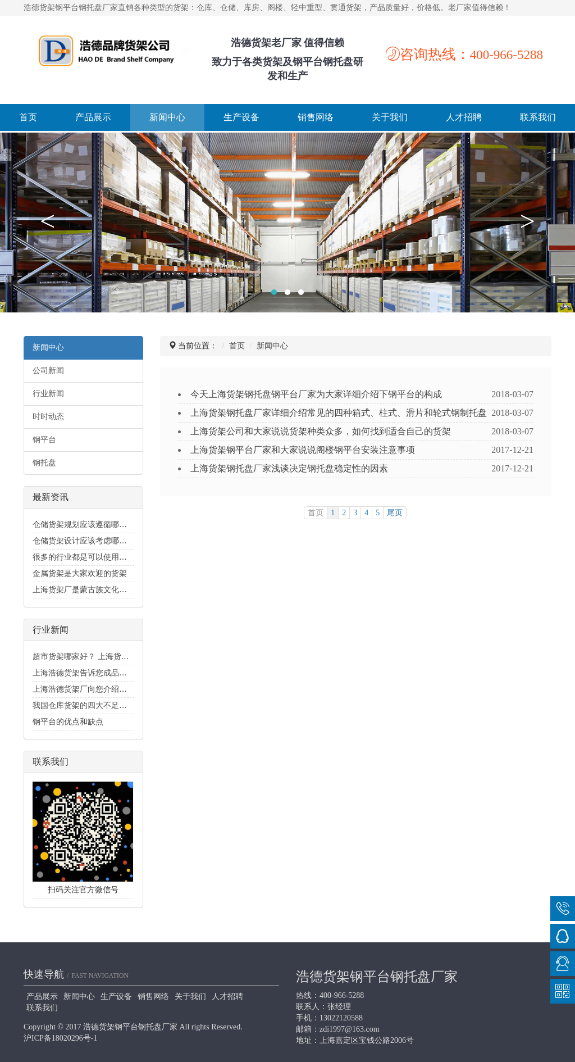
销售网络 (316, 117)
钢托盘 (44, 463)
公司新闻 (48, 370)
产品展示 (93, 117)
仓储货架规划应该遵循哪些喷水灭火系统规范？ (115, 524)
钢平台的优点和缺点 (68, 722)
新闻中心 (167, 117)
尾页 (395, 513)
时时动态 (48, 416)
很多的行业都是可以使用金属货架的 (95, 557)
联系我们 (538, 117)
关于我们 (390, 117)
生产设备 (241, 117)
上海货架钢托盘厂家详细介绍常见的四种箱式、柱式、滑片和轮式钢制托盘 (338, 412)
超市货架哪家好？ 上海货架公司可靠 (97, 656)
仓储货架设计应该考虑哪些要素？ (91, 541)
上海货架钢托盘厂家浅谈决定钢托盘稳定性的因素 (289, 468)
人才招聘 (464, 117)
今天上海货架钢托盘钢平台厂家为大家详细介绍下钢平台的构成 (316, 394)
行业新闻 (48, 393)
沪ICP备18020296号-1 (60, 1038)
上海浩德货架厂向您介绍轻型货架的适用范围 (111, 689)
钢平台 (44, 439)
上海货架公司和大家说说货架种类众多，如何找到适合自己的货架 (320, 431)
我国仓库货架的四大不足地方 (84, 705)
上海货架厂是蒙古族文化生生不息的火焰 (103, 590)
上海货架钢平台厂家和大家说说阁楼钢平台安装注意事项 (302, 450)
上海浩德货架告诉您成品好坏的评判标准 (103, 673)
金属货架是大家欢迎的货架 (80, 573)
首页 (28, 117)
